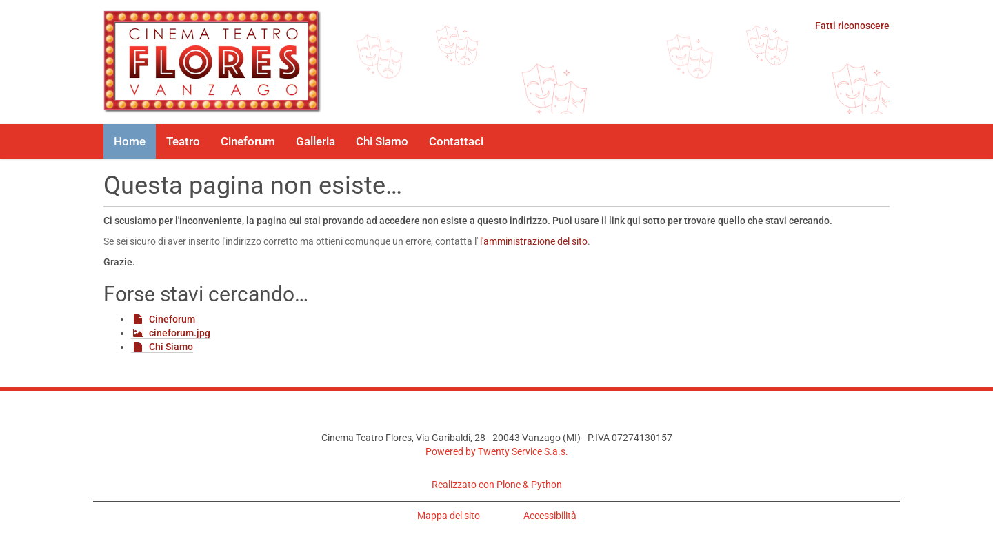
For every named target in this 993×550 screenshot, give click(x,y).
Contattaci (456, 141)
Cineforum (248, 141)
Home (130, 141)
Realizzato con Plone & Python (497, 484)
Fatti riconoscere (852, 25)
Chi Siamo (382, 141)
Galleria (315, 141)
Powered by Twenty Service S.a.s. (496, 451)
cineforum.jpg (179, 332)
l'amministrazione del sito (534, 241)
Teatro (183, 141)
